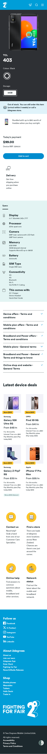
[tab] (12, 417)
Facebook (11, 624)
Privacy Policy (9, 743)
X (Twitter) (11, 628)
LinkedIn (10, 642)
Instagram (11, 633)
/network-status (33, 580)
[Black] (7, 76)
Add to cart (23, 156)
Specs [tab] (5, 206)
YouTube (10, 637)
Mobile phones (9, 683)
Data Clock (8, 664)
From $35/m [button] (10, 478)
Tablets (6, 688)
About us (7, 655)
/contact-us (13, 533)
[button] (12, 403)
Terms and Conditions (13, 746)
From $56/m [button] (33, 478)
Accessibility (9, 740)
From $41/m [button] (32, 424)
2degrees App (9, 661)
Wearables (7, 685)
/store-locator (33, 533)
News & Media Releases (13, 670)
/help (13, 580)
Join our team (9, 658)
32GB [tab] (10, 93)
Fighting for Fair (10, 667)
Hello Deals (8, 691)
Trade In (6, 694)
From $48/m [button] (10, 428)
